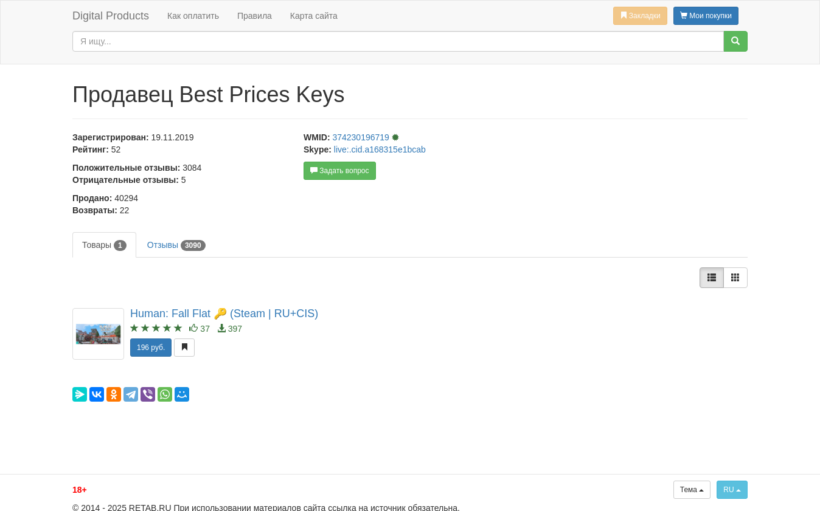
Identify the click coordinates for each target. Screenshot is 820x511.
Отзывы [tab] (176, 245)
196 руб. (151, 347)
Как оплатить (193, 16)
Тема (692, 489)
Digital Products (110, 16)
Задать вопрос (339, 170)
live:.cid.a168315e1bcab (380, 149)
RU (732, 489)
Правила (254, 16)
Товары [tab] (104, 245)
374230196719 (361, 137)
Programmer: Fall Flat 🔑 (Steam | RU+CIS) (224, 313)
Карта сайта (314, 16)
